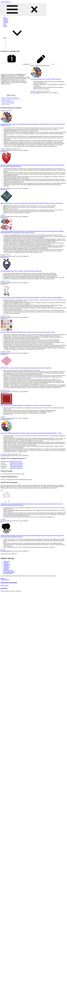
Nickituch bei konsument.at (16, 464)
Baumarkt (6, 18)
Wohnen (5, 26)
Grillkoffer (6, 565)
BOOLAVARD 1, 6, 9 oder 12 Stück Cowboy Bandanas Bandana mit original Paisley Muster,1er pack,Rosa (26, 367)
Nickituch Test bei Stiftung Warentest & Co (11, 99)
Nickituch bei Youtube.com (16, 468)
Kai (53, 64)
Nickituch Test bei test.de (16, 461)
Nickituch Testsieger (6, 100)
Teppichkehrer (7, 564)
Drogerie (6, 19)
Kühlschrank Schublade (9, 572)
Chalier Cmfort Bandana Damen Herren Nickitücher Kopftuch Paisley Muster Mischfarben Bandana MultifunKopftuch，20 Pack (31, 433)
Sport (5, 23)
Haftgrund (6, 562)
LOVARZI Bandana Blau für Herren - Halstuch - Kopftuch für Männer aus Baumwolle (21, 271)
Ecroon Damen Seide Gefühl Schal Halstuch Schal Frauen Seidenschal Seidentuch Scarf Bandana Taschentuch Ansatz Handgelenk (31, 297)
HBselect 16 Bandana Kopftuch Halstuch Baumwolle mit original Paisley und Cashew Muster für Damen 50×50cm (28, 332)
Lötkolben (6, 568)
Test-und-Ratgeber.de (6, 1)
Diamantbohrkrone (8, 573)
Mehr (16, 37)
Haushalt (6, 22)
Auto (5, 17)
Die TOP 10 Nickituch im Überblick (9, 97)
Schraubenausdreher (8, 570)
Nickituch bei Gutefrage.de (16, 466)
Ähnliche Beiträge (5, 104)
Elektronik (6, 21)
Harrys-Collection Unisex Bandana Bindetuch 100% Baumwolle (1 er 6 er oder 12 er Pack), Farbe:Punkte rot (26, 405)
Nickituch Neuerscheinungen (7, 103)
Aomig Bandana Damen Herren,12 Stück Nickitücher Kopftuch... (45, 79)
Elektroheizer (7, 561)
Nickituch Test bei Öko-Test (16, 463)
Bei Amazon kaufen (35, 92)
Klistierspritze (7, 566)
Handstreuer (6, 569)
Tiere (5, 25)
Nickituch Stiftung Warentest (7, 101)
